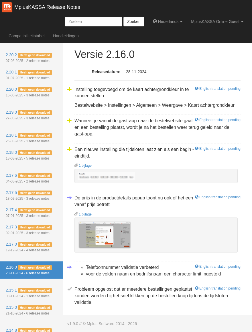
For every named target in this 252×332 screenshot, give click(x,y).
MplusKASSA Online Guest (217, 21)
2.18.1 (29, 138)
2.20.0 (29, 92)
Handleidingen (66, 36)
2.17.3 (29, 230)
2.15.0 (29, 310)
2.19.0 (29, 115)
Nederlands (167, 21)
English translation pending (218, 89)
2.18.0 (29, 155)
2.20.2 (29, 58)
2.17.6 (29, 178)
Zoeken (134, 21)
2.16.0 (29, 270)
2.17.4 (29, 212)
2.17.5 (29, 195)
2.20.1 (29, 75)
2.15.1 (29, 293)
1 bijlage (83, 166)
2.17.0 (29, 247)
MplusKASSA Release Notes (47, 7)
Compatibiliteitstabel (26, 36)
